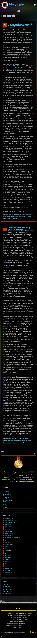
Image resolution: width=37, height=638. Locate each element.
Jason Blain (8, 566)
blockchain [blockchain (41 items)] (19, 474)
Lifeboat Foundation (9, 632)
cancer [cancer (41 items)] (26, 474)
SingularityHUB (7, 593)
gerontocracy (8, 444)
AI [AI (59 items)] (6, 472)
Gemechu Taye (8, 531)
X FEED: (10, 617)
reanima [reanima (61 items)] (17, 480)
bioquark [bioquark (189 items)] (32, 472)
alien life (5, 505)
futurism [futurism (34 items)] (15, 476)
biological (16, 438)
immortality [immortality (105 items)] (7, 478)
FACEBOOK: (10, 613)
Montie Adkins (8, 568)
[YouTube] (33, 632)
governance (14, 215)
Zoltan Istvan (9, 218)
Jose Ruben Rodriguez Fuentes (12, 537)
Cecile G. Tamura (9, 544)
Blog (18, 11)
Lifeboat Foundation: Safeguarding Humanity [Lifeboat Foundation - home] (15, 5)
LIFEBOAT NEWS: (22, 613)
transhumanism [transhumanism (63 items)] (25, 481)
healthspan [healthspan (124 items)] (26, 476)
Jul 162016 (5, 229)
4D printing (6, 493)
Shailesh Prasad (9, 528)
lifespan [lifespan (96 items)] (32, 478)
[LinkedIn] (30, 632)
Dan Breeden (8, 526)
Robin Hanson (13, 183)
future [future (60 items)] (12, 476)
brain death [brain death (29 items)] (22, 474)
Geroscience (6, 584)
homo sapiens (10, 440)
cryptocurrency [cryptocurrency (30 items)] (29, 474)
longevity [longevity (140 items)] (4, 480)
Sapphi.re (22, 632)
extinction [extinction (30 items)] (9, 476)
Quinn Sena (8, 524)
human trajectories (25, 215)
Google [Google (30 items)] (18, 476)
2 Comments (14, 218)
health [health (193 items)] (21, 476)
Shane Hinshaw (9, 552)
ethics (20, 438)
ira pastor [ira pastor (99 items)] (18, 478)
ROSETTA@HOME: (9, 626)
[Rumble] (35, 632)
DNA (4, 496)
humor (30, 215)
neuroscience (28, 440)
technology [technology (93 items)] (19, 481)
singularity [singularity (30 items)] (6, 481)
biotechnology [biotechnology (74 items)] (10, 474)
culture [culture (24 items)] (33, 474)
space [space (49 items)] (10, 481)
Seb (6, 563)
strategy (7, 442)
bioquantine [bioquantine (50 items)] (26, 472)
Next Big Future (7, 589)
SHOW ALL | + (5, 574)
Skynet (5, 501)
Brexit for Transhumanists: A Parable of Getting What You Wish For (20, 25)
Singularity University (8, 500)
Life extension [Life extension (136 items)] (25, 478)
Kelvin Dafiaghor (9, 533)
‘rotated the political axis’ (16, 65)
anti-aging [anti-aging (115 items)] (14, 472)
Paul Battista (8, 529)
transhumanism (15, 216)
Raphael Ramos (9, 554)
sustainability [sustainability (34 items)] (13, 481)
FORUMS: (15, 628)
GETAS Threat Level (18, 608)
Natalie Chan (8, 555)
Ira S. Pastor (8, 570)
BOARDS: (20, 619)
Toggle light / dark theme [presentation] (35, 5)
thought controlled (12, 442)
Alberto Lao (8, 550)
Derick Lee (7, 548)
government (19, 215)
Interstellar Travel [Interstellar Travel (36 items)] (13, 478)
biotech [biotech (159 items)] (4, 474)
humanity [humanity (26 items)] (31, 476)
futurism (22, 438)
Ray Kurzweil (9, 216)
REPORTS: (21, 621)
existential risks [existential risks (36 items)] (4, 476)
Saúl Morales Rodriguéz (11, 520)
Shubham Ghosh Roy (10, 522)
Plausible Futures (7, 591)
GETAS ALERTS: (22, 615)
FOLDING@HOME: (10, 624)
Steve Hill (7, 559)
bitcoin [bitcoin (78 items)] (15, 474)
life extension (23, 440)
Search (34, 454)
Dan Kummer (8, 539)
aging (13, 438)
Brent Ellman (8, 561)
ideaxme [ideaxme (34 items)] (34, 476)
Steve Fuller (9, 215)
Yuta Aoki (7, 546)
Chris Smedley (8, 572)
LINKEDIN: (10, 615)
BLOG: (20, 617)
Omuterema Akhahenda (11, 541)
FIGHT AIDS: (11, 621)
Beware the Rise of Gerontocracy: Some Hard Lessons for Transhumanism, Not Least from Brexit (21, 229)
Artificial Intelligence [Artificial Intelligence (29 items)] (21, 472)
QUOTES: (20, 628)
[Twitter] (28, 632)
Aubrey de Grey (23, 216)
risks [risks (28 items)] (4, 481)
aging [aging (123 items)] (4, 472)
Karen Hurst (8, 535)
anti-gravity (6, 507)
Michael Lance (8, 565)
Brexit (28, 216)
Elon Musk (5, 498)
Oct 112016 (5, 25)
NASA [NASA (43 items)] (9, 480)
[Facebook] (26, 632)
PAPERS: (20, 626)
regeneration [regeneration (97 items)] (29, 480)
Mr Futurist (6, 588)
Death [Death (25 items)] (34, 474)
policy (4, 442)
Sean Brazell (8, 557)
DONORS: (14, 619)
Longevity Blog (6, 586)
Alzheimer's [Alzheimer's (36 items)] (9, 472)
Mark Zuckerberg (7, 503)
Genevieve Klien (9, 518)
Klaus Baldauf (8, 542)
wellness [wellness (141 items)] (31, 481)
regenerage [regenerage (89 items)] (23, 480)
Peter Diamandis (7, 494)
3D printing (6, 491)
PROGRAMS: (21, 624)
